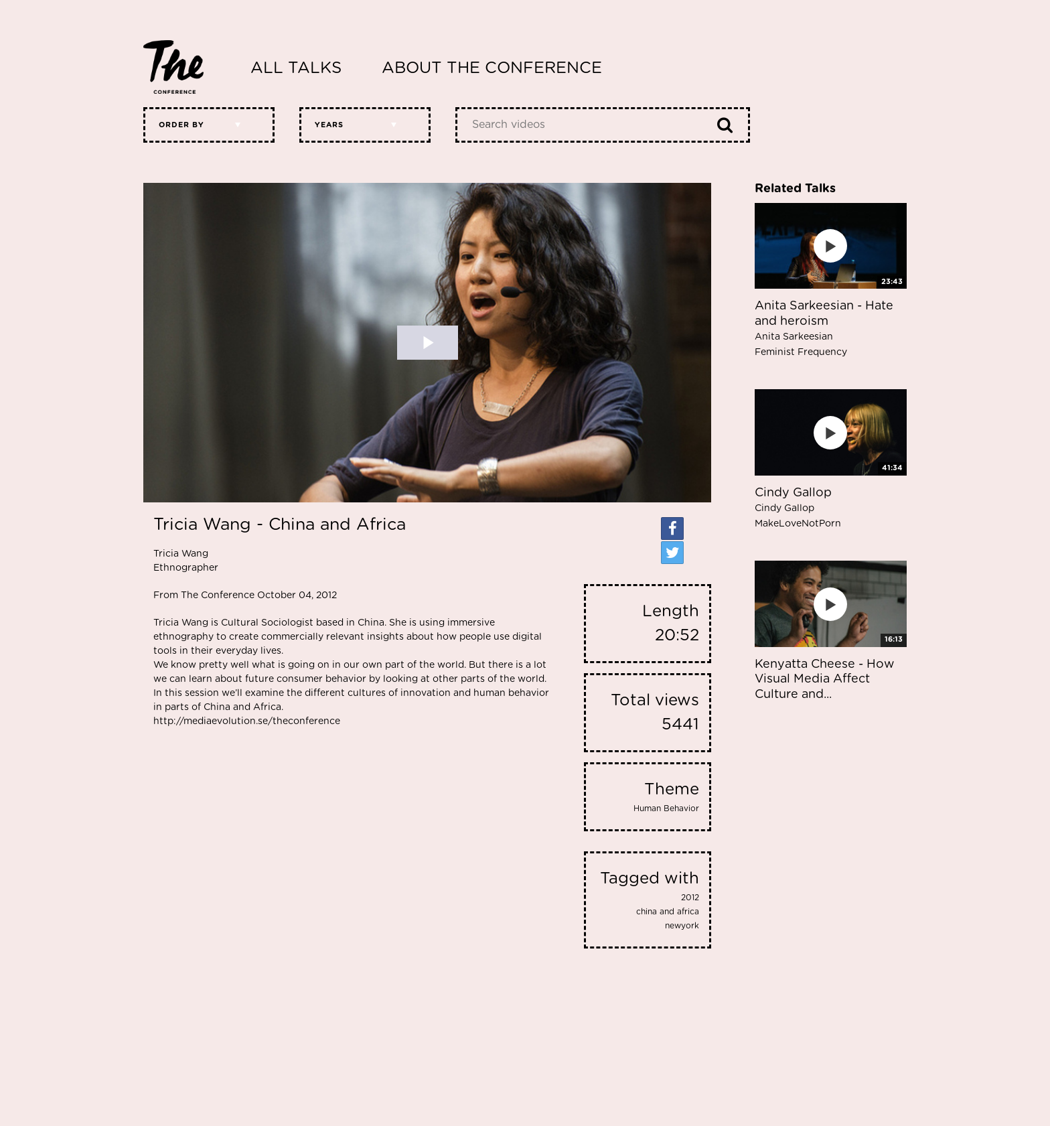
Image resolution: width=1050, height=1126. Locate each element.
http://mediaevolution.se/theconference (246, 721)
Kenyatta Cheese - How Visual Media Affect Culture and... (824, 679)
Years (329, 125)
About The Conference (492, 68)
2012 (690, 898)
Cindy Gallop (798, 508)
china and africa (667, 912)
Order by (181, 125)
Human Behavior (666, 808)
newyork (682, 926)
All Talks (296, 68)
